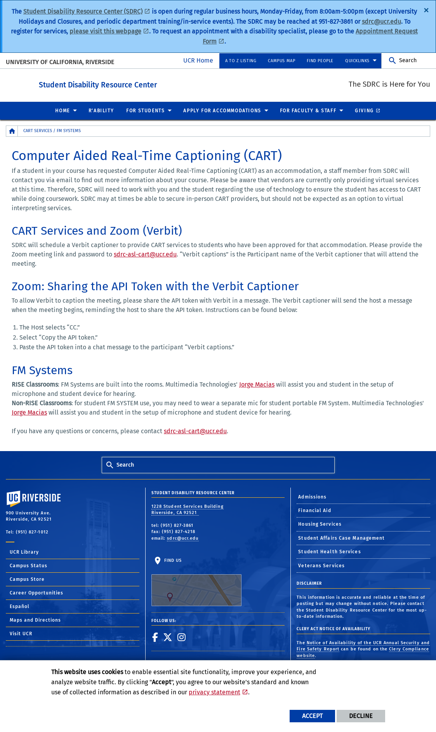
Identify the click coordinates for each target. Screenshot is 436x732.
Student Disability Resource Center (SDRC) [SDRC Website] (82, 11)
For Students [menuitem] (145, 110)
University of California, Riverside (60, 62)
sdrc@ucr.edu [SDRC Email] (381, 21)
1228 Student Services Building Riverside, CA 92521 (187, 509)
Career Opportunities (36, 592)
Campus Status (28, 565)
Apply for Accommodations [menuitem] (222, 110)
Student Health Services (329, 551)
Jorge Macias (256, 384)
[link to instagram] (182, 637)
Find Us (196, 582)
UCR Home (198, 60)
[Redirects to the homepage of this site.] (12, 130)
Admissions (312, 496)
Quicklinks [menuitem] (357, 60)
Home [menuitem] (62, 110)
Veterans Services (321, 565)
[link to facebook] (155, 637)
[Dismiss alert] (426, 9)
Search (408, 60)
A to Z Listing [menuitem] (240, 60)
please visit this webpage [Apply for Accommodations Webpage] (105, 31)
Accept (312, 716)
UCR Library (24, 551)
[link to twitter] (168, 637)
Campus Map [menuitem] (281, 60)
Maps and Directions (35, 619)
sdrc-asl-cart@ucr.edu (145, 254)
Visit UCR (21, 633)
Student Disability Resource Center (141, 83)
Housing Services (320, 523)
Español (20, 606)
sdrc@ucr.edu (182, 537)
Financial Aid (314, 510)
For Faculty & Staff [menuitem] (308, 110)
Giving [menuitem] (364, 110)
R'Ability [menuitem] (101, 110)
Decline (361, 716)
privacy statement (214, 692)
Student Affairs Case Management (341, 537)
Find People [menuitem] (320, 60)
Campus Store (27, 579)
